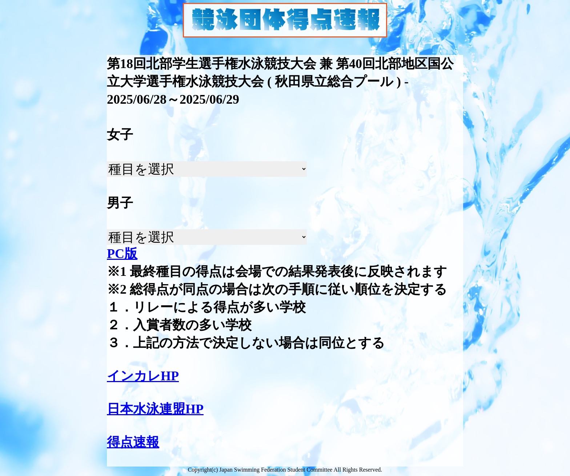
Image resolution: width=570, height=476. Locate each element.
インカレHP (143, 376)
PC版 (122, 253)
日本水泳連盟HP (155, 409)
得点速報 (133, 442)
